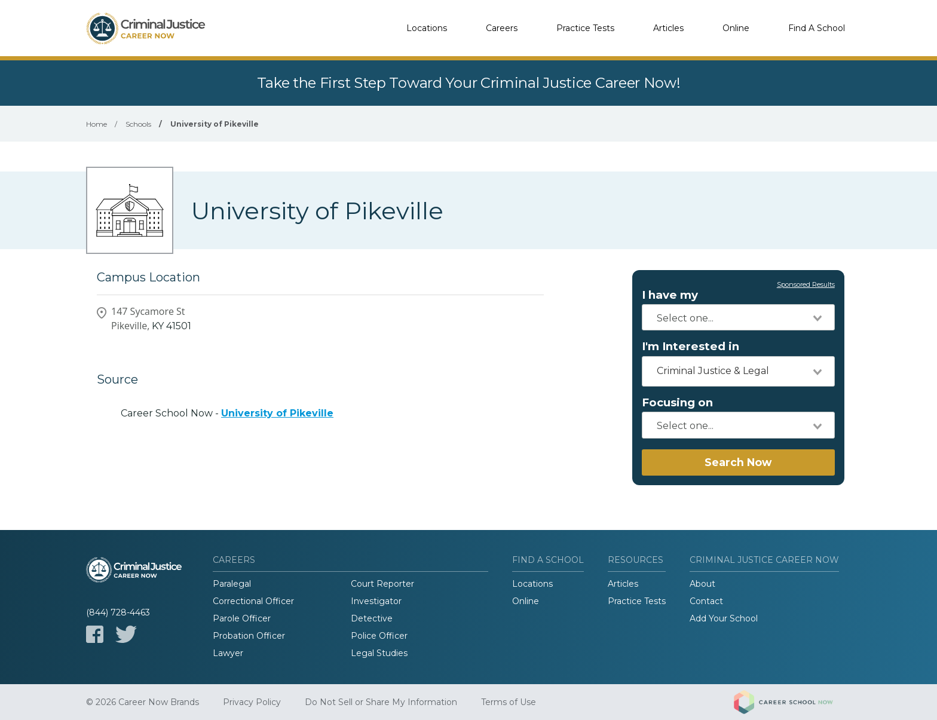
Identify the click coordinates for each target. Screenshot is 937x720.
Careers (502, 28)
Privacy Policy (252, 702)
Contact (706, 601)
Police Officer (379, 635)
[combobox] (738, 317)
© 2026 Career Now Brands (142, 702)
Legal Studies (379, 653)
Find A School (816, 28)
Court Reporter (382, 583)
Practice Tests (585, 28)
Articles (668, 28)
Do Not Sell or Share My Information (381, 702)
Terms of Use (508, 702)
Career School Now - (227, 413)
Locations (426, 28)
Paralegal (232, 583)
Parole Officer (242, 618)
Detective (372, 618)
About (702, 583)
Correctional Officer (253, 601)
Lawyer (228, 653)
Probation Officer (249, 635)
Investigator (376, 601)
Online (735, 28)
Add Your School (724, 618)
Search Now (738, 462)
